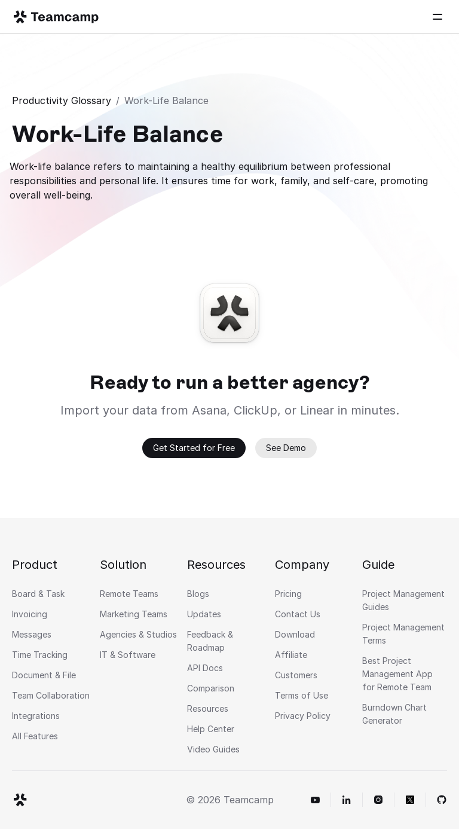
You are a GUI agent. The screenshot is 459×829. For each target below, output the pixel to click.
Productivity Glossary (61, 100)
